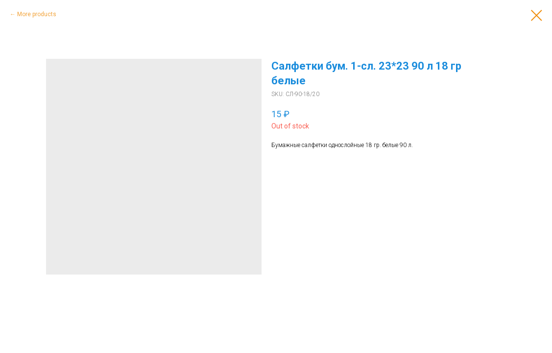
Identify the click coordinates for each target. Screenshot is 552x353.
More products (36, 14)
